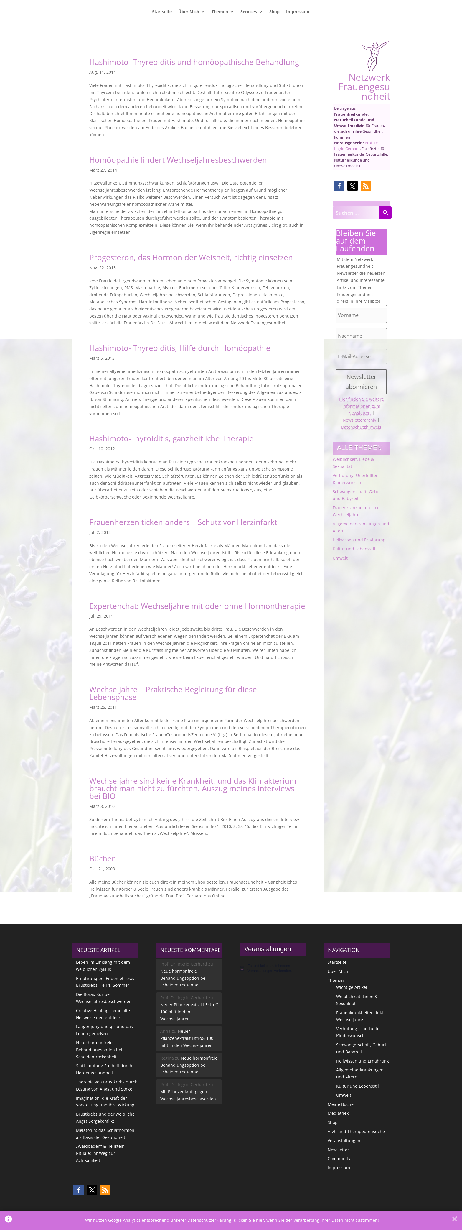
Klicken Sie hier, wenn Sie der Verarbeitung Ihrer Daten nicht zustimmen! (306, 1220)
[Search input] (356, 212)
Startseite (162, 12)
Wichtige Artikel (351, 987)
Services (248, 12)
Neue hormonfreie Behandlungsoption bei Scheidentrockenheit (99, 1050)
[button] (339, 186)
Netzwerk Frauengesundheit (364, 71)
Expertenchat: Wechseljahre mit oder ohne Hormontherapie (197, 606)
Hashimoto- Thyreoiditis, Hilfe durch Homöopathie (179, 348)
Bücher (102, 858)
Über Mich (188, 12)
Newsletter (338, 1149)
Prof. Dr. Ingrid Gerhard (356, 145)
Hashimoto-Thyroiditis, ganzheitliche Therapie (171, 438)
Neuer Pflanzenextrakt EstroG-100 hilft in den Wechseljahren (190, 1012)
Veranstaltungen (344, 1140)
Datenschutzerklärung (209, 1220)
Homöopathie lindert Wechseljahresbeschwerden (178, 159)
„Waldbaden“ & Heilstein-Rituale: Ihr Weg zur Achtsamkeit (101, 1153)
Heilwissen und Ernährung (359, 539)
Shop (274, 12)
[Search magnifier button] (385, 212)
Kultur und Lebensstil (354, 549)
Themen (220, 12)
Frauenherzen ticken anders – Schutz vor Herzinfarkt (183, 522)
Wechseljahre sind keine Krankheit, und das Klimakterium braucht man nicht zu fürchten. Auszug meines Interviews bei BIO (192, 788)
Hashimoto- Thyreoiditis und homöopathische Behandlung (194, 62)
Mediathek (338, 1113)
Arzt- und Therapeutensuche (356, 1131)
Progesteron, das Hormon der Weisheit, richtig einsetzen (191, 257)
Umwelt (340, 558)
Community (339, 1158)
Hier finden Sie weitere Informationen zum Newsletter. (361, 406)
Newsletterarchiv (359, 420)
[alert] (273, 968)
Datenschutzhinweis (361, 427)
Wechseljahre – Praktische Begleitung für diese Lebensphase (173, 693)
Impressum (297, 12)
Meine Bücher (341, 1104)
